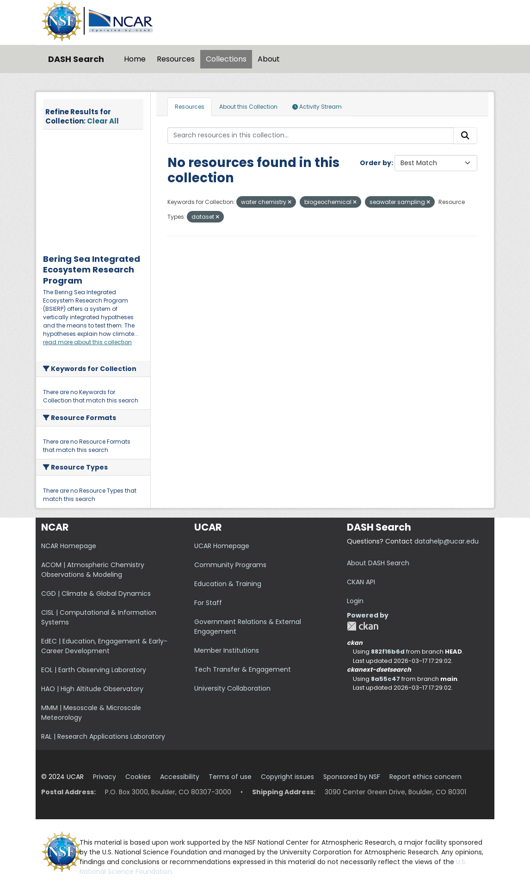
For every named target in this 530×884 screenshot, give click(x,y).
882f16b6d (388, 651)
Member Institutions (226, 650)
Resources (176, 59)
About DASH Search (378, 563)
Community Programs (230, 564)
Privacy (104, 776)
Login (355, 601)
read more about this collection (87, 342)
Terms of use (230, 776)
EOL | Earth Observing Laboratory (93, 669)
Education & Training (227, 583)
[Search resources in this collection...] (310, 135)
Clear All (103, 121)
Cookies (138, 776)
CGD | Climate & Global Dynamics (96, 593)
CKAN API (361, 582)
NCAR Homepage (68, 545)
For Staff (208, 602)
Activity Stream (317, 107)
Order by (375, 162)
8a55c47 (385, 678)
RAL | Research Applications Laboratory (103, 736)
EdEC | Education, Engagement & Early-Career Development (104, 646)
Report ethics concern (425, 776)
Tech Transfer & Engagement (242, 669)
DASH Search (76, 59)
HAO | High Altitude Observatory (92, 688)
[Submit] (465, 135)
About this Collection (248, 107)
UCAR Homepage (221, 545)
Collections (226, 59)
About (269, 59)
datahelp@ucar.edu (446, 541)
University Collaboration (232, 688)
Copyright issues (287, 776)
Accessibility (179, 776)
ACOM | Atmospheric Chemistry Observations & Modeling (92, 569)
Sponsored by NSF (351, 776)
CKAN (362, 626)
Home (135, 59)
